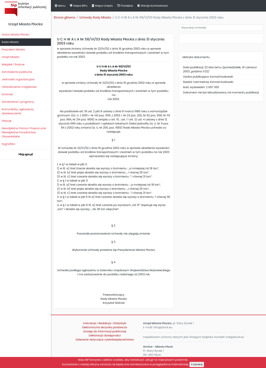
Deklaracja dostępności (105, 335)
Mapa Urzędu (102, 6)
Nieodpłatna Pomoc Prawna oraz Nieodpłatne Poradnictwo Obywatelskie (24, 132)
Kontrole (7, 94)
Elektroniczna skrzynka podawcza (104, 327)
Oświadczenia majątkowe (19, 87)
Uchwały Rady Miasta (95, 17)
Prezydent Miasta (13, 49)
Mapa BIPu (78, 6)
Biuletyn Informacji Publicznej (25, 9)
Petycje (7, 121)
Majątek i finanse (13, 64)
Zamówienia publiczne (17, 72)
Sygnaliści (8, 144)
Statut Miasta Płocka (15, 35)
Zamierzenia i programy (18, 102)
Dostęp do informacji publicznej (104, 331)
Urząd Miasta (10, 57)
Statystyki (119, 323)
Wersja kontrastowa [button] (152, 6)
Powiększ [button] (125, 6)
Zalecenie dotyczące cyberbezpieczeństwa (105, 340)
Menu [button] (60, 6)
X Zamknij (196, 364)
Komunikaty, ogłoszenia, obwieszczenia (18, 111)
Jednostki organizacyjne (18, 79)
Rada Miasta (10, 42)
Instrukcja (89, 323)
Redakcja (105, 323)
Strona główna (64, 17)
